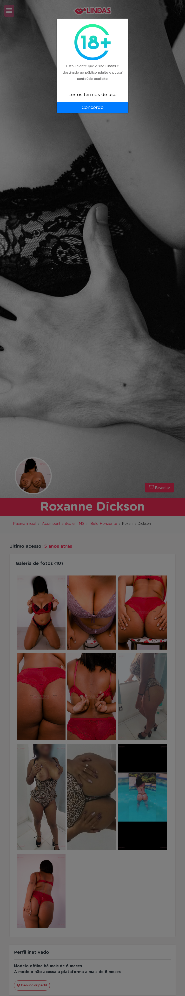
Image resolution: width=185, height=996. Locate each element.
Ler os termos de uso (92, 94)
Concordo (92, 107)
